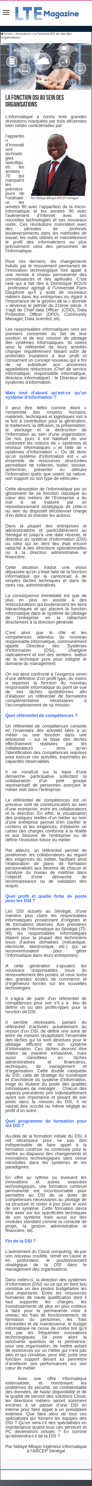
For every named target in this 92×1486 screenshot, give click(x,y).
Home (6, 34)
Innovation (23, 34)
